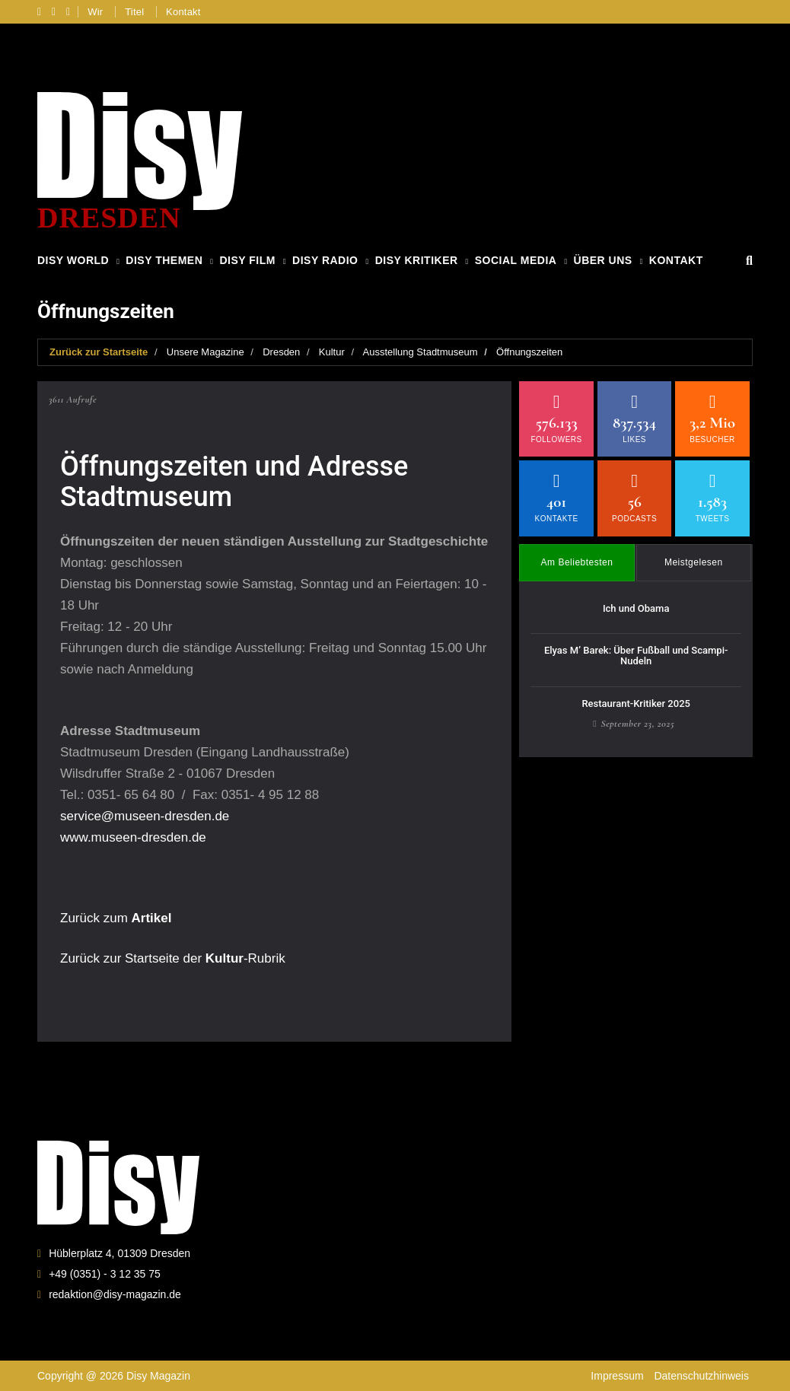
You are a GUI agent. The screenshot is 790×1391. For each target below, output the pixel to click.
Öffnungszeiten (529, 352)
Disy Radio (325, 260)
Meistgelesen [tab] (693, 562)
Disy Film (247, 260)
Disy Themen (164, 260)
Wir (95, 12)
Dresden (281, 352)
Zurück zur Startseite (98, 352)
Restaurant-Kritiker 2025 (635, 703)
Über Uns (603, 260)
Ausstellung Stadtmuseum (420, 352)
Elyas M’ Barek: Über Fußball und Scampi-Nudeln (636, 656)
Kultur (332, 352)
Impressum (617, 1376)
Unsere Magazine (205, 352)
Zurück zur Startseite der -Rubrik (172, 958)
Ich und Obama (636, 608)
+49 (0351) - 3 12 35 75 (105, 1274)
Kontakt (183, 12)
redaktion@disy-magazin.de (115, 1294)
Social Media (516, 260)
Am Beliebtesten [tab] (577, 562)
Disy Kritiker (416, 260)
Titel (134, 12)
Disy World (73, 260)
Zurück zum (115, 918)
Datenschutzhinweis (701, 1376)
